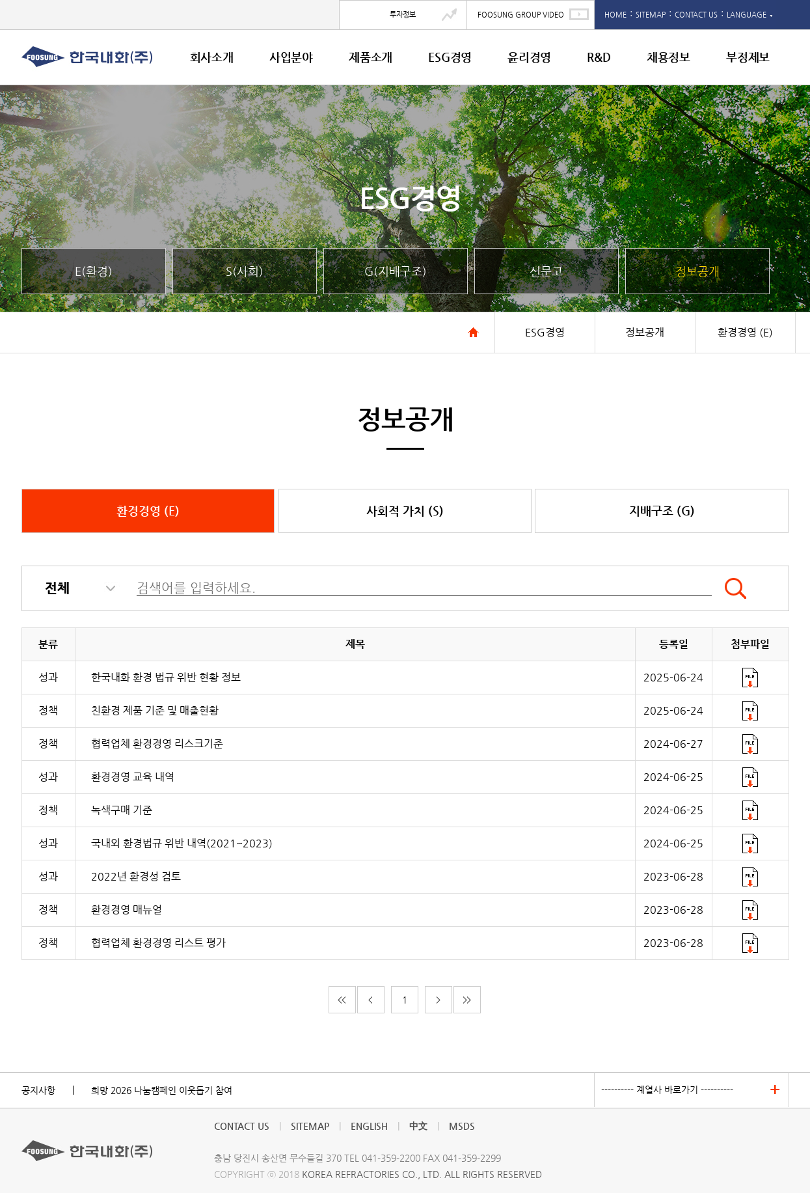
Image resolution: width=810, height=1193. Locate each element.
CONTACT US (696, 14)
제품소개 (370, 57)
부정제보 (748, 57)
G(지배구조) (395, 271)
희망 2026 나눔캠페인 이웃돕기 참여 (161, 1090)
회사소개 (212, 57)
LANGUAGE (750, 14)
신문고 (546, 271)
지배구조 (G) (662, 510)
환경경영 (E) (148, 510)
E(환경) (94, 271)
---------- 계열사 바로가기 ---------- (667, 1089)
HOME (615, 14)
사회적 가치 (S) (405, 510)
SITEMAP (651, 14)
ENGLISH (369, 1126)
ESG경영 (450, 57)
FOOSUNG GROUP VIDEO (521, 14)
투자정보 (403, 14)
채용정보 (668, 57)
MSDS (462, 1126)
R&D (598, 57)
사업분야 (291, 57)
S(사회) (244, 271)
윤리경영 (529, 57)
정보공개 (697, 271)
